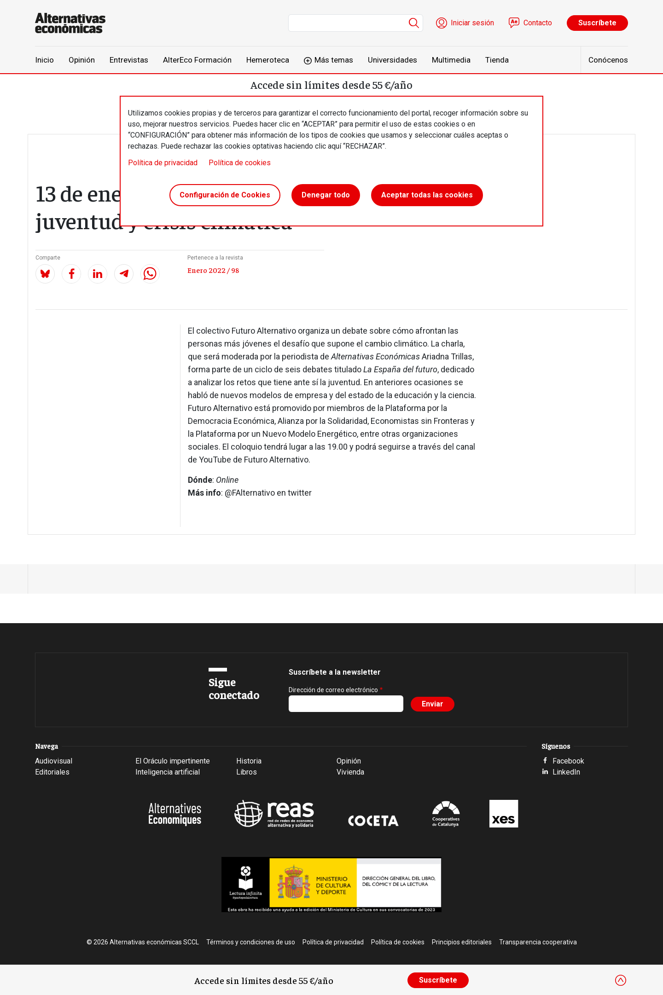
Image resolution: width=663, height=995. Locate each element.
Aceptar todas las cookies (427, 195)
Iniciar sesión (472, 22)
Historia (249, 761)
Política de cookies (240, 162)
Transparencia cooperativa (538, 942)
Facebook (568, 761)
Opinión (82, 59)
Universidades (392, 59)
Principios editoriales (462, 942)
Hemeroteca (267, 59)
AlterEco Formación (197, 59)
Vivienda (350, 772)
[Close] (620, 980)
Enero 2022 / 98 (213, 269)
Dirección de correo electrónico (333, 690)
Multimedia (451, 59)
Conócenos (608, 59)
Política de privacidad (163, 162)
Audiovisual (53, 761)
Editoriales (52, 772)
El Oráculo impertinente (172, 761)
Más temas (333, 59)
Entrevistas (129, 59)
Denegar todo (326, 195)
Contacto (537, 22)
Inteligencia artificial (167, 772)
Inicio (44, 59)
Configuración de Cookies (225, 195)
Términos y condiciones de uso (250, 942)
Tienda (497, 59)
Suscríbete (597, 22)
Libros (246, 772)
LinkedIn (566, 772)
